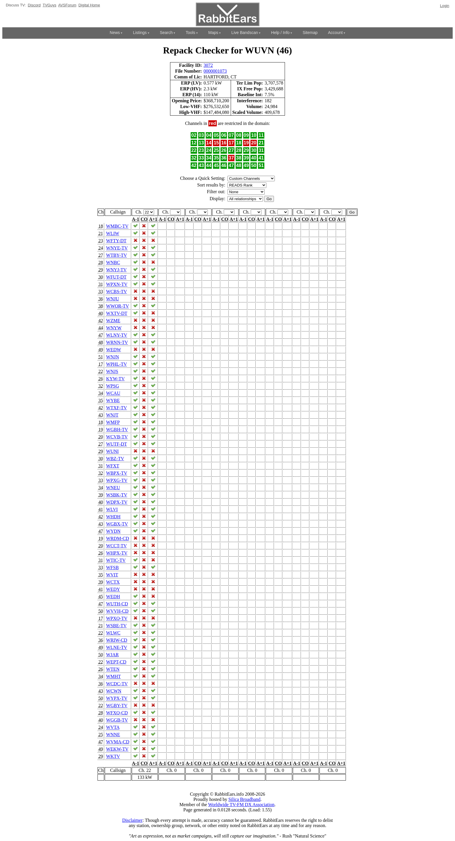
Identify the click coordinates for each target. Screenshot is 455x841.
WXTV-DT (116, 313)
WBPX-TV (116, 473)
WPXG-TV (116, 480)
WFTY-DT (116, 240)
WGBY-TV (116, 705)
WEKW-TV (117, 749)
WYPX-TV (116, 698)
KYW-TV (115, 378)
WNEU (113, 487)
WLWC (113, 632)
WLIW (112, 233)
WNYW (114, 327)
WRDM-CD (117, 538)
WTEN (113, 669)
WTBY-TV (116, 255)
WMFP (113, 422)
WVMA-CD (117, 741)
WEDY (113, 589)
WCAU (113, 393)
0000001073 (215, 71)
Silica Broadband (244, 799)
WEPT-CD (116, 661)
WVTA (113, 727)
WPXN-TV (116, 284)
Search (166, 32)
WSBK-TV (116, 494)
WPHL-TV (116, 364)
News (115, 32)
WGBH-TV (117, 429)
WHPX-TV (116, 552)
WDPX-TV (116, 502)
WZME (113, 320)
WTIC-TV (116, 560)
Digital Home (89, 5)
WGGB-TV (117, 720)
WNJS (112, 371)
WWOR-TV (117, 306)
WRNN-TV (117, 342)
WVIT (112, 574)
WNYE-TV (117, 247)
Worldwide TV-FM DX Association (241, 804)
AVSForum (67, 5)
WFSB (112, 567)
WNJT (112, 415)
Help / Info (280, 32)
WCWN (113, 690)
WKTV (113, 756)
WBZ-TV (115, 458)
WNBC (113, 262)
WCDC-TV (117, 683)
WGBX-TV (117, 523)
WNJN (112, 356)
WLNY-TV (116, 335)
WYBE (113, 400)
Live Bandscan (244, 32)
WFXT (112, 465)
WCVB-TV (117, 436)
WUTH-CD (117, 603)
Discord (34, 5)
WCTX (113, 582)
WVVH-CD (117, 611)
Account (335, 32)
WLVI (112, 509)
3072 (208, 65)
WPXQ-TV (116, 618)
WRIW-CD (116, 640)
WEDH (113, 596)
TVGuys (49, 5)
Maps (213, 32)
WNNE (113, 734)
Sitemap (310, 32)
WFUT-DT (116, 277)
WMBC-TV (117, 226)
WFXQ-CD (117, 712)
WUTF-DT (116, 444)
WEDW (113, 349)
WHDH (113, 516)
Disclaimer (132, 820)
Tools (190, 32)
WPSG (112, 385)
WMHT (113, 676)
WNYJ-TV (116, 269)
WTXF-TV (116, 407)
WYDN (113, 531)
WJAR (112, 654)
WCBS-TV (116, 291)
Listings (140, 32)
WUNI (112, 451)
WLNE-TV (116, 647)
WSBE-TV (116, 625)
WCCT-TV (116, 545)
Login (444, 5)
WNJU (112, 298)
